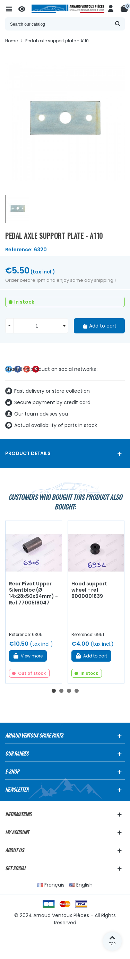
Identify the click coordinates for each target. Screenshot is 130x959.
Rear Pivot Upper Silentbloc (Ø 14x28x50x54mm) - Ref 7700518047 (33, 593)
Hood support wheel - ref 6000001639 (89, 590)
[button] (54, 691)
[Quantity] (36, 325)
